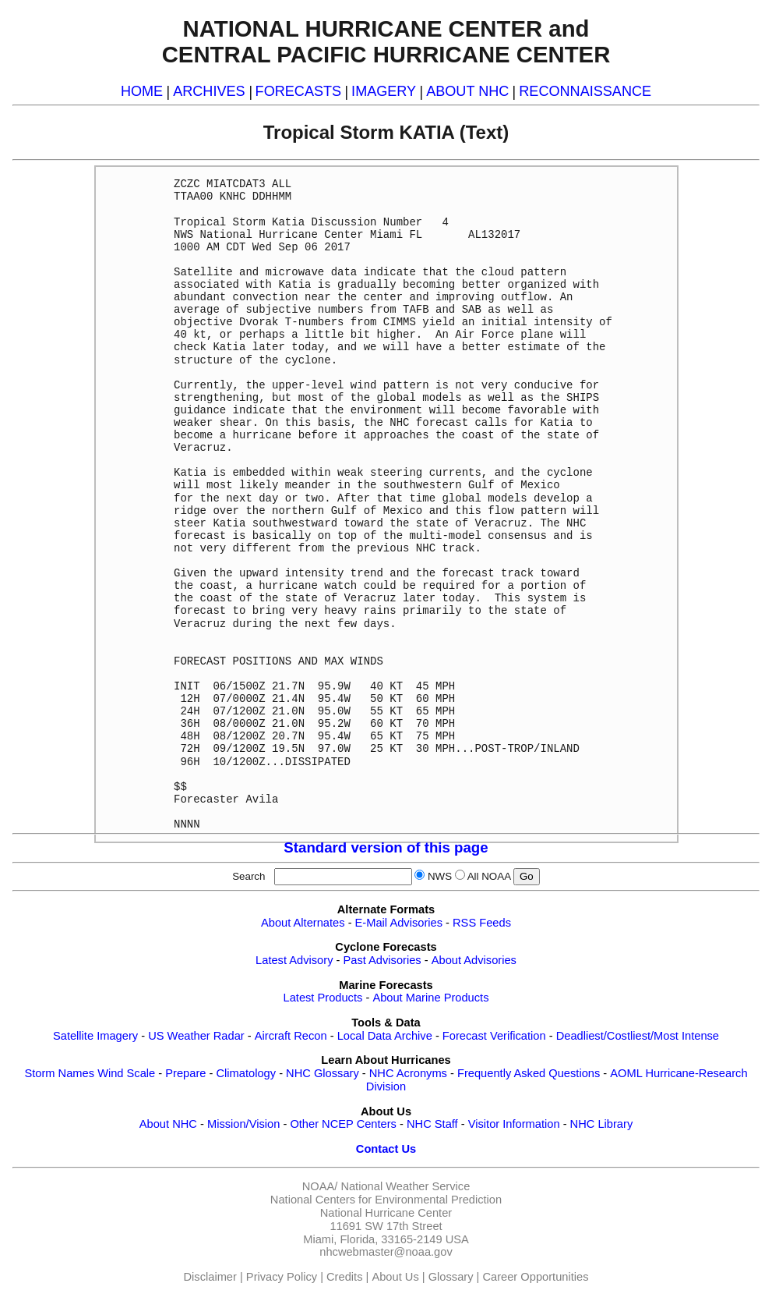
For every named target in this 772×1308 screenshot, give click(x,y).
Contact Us (386, 1149)
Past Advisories (382, 960)
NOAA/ (320, 1186)
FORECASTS (299, 91)
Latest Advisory (294, 960)
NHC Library (601, 1124)
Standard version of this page (386, 847)
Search (251, 876)
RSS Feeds (482, 922)
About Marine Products (430, 997)
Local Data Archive (384, 1036)
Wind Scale (126, 1073)
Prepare (185, 1073)
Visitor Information (514, 1124)
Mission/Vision (243, 1124)
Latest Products (323, 997)
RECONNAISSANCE (585, 91)
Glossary (451, 1277)
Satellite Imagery (95, 1036)
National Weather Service (405, 1186)
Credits (344, 1277)
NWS (440, 876)
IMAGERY (383, 91)
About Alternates (303, 922)
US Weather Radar (196, 1036)
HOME (142, 91)
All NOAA (489, 876)
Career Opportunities (535, 1277)
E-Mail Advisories (398, 922)
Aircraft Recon (291, 1036)
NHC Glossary (322, 1073)
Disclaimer (210, 1277)
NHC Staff (432, 1124)
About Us (395, 1277)
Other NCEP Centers (343, 1124)
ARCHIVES (209, 91)
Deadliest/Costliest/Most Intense (637, 1036)
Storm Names (59, 1073)
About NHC (168, 1124)
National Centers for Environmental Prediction (386, 1199)
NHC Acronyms (408, 1073)
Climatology (246, 1073)
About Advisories (474, 960)
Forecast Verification (494, 1036)
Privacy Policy (281, 1277)
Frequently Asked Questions (528, 1073)
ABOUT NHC (467, 91)
